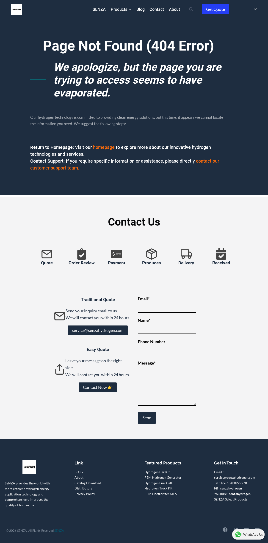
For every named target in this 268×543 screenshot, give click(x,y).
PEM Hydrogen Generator (163, 477)
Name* (167, 324)
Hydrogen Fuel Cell (158, 483)
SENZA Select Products (230, 499)
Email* (167, 303)
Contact (156, 9)
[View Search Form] (191, 9)
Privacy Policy (85, 494)
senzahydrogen (231, 488)
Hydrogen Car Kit (157, 472)
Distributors (83, 488)
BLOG (79, 472)
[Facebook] (223, 530)
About (174, 9)
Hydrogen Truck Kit (158, 488)
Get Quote (215, 9)
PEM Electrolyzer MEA (160, 494)
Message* (167, 383)
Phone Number (167, 346)
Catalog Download (88, 483)
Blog (140, 9)
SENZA (99, 9)
